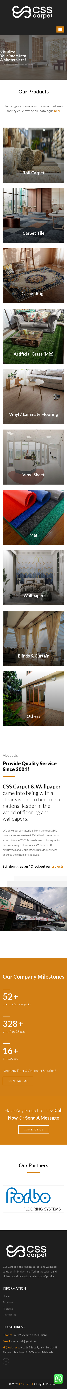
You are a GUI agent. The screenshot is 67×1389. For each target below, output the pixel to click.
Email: (20, 1341)
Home (6, 1296)
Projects (8, 1308)
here (57, 111)
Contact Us (18, 1081)
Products (8, 1302)
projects (57, 866)
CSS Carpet (26, 1384)
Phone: (25, 1334)
